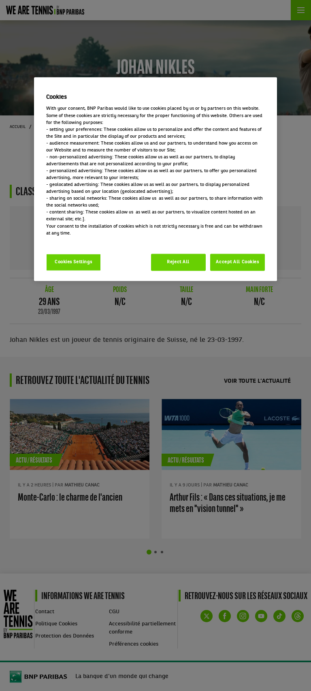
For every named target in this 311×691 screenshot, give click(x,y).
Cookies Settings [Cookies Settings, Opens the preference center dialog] (73, 261)
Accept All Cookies (237, 261)
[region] (155, 179)
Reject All (178, 261)
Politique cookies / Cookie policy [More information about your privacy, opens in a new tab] (81, 239)
